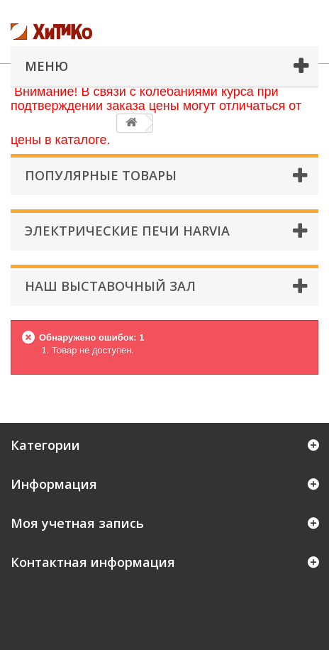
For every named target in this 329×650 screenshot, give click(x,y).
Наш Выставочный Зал (110, 285)
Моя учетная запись (77, 522)
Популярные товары (101, 175)
